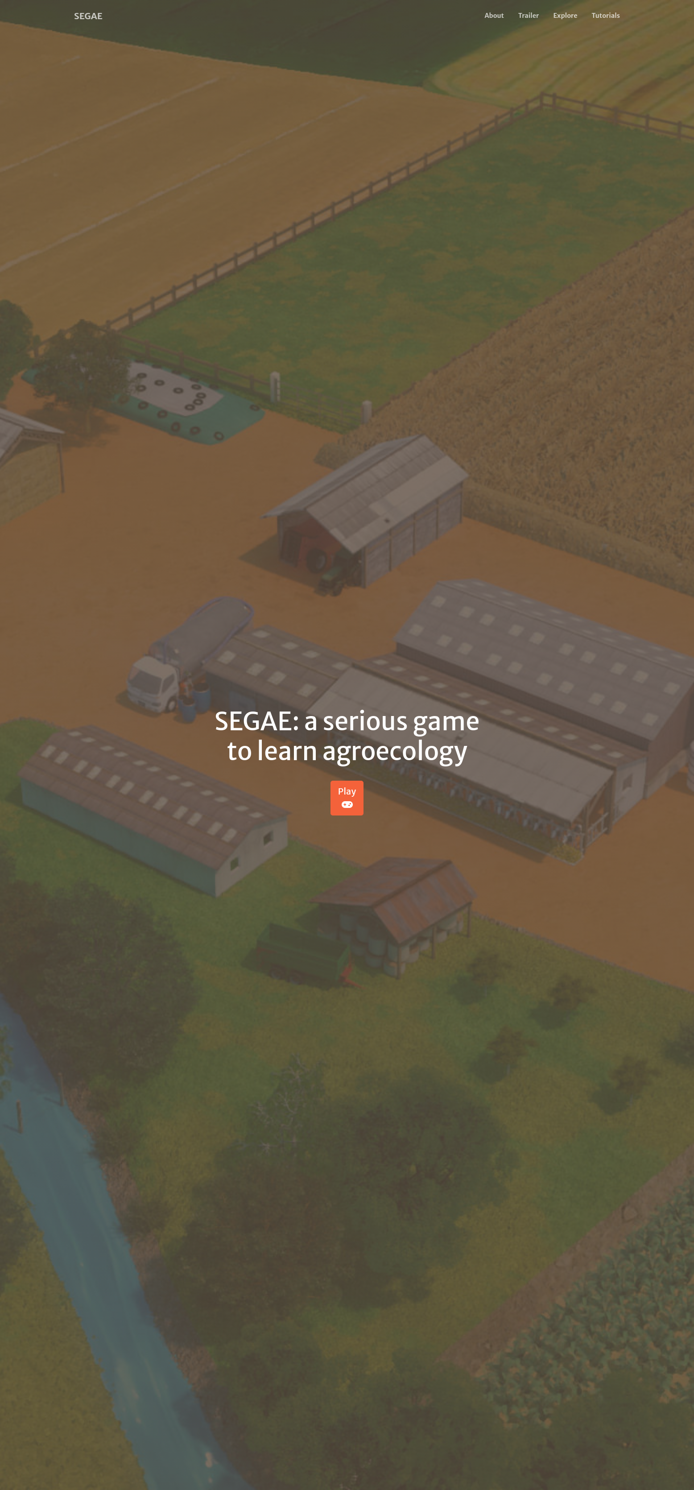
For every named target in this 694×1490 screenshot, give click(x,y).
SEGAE (88, 15)
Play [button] (347, 797)
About (494, 16)
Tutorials (605, 16)
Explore (565, 16)
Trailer (528, 16)
